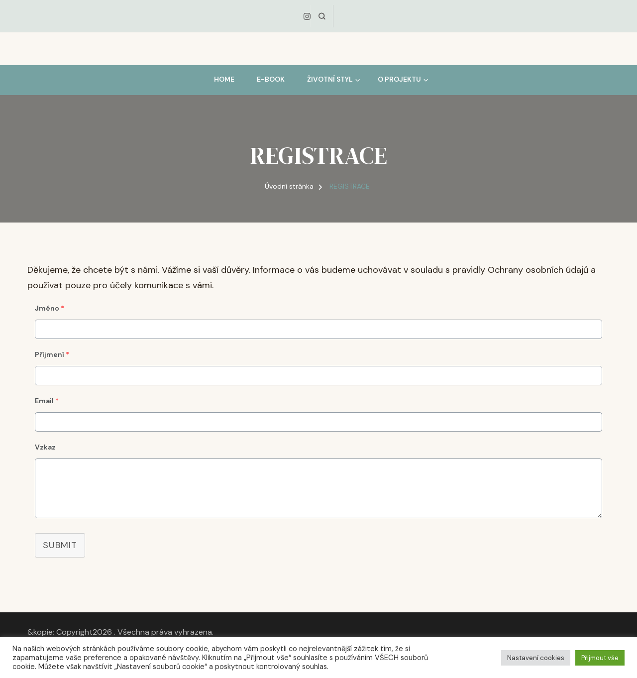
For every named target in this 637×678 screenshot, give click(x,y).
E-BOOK (271, 79)
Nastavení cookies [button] (535, 658)
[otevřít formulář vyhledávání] (322, 16)
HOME (224, 79)
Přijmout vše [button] (600, 658)
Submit (60, 545)
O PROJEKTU (399, 79)
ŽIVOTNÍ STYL (330, 79)
